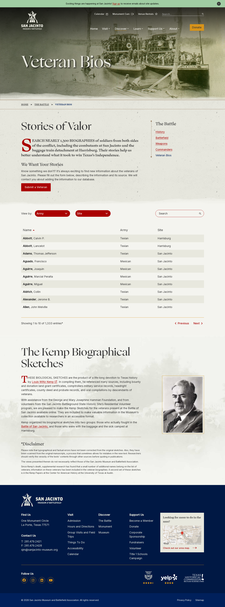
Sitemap (199, 600)
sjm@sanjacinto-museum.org (39, 549)
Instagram (33, 580)
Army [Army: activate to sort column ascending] (124, 230)
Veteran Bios (163, 155)
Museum (103, 532)
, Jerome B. (36, 299)
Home (94, 28)
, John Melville (35, 307)
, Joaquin (33, 269)
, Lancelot (33, 246)
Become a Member (141, 520)
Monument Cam (123, 14)
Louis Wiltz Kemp (43, 381)
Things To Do (76, 542)
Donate (197, 27)
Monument (105, 526)
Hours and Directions (80, 526)
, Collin (32, 291)
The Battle (104, 520)
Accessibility (75, 548)
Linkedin (41, 580)
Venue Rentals (148, 13)
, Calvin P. (33, 238)
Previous (183, 323)
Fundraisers (136, 542)
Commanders (164, 149)
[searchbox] (183, 14)
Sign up (116, 3)
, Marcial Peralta (38, 276)
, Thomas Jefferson (39, 253)
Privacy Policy (184, 600)
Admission (74, 520)
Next (196, 323)
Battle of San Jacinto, (34, 426)
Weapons (161, 143)
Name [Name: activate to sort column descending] (27, 230)
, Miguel (33, 284)
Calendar (101, 14)
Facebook (24, 580)
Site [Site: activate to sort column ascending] (160, 230)
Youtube (51, 580)
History (160, 131)
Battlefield (162, 137)
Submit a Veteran (36, 187)
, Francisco (35, 261)
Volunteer (135, 548)
